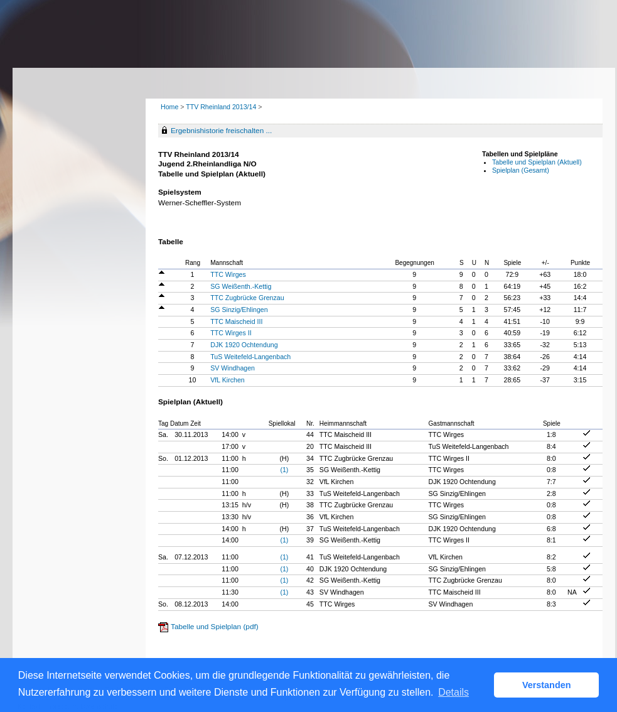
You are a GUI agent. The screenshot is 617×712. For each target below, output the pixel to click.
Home (169, 107)
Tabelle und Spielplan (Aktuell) (537, 162)
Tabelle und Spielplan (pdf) (215, 626)
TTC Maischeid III (236, 321)
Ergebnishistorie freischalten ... (221, 130)
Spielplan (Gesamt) (520, 170)
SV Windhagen (232, 368)
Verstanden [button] (546, 685)
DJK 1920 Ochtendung (243, 344)
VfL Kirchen (227, 380)
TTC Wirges (228, 274)
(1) (284, 469)
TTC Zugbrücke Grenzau (247, 297)
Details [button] (453, 692)
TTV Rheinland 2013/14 (222, 107)
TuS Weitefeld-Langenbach (250, 356)
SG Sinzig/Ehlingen (238, 309)
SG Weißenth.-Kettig (240, 286)
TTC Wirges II (230, 333)
